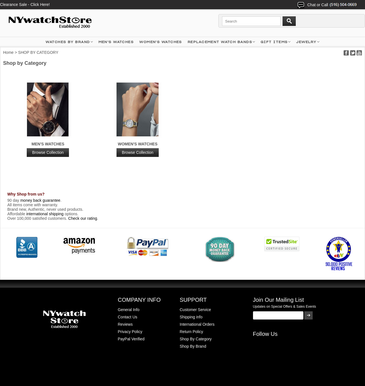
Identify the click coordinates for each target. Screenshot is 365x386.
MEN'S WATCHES (116, 42)
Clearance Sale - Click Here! (25, 4)
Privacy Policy (130, 331)
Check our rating (82, 218)
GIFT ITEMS (274, 42)
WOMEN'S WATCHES (160, 42)
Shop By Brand (193, 346)
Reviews (125, 324)
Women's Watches (138, 149)
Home (8, 52)
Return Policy (191, 331)
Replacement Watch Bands (220, 42)
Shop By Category (196, 339)
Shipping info (191, 317)
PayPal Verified (131, 339)
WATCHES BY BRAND (68, 42)
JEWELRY (306, 42)
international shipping (44, 214)
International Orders (197, 324)
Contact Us (127, 317)
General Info (129, 309)
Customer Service (195, 309)
